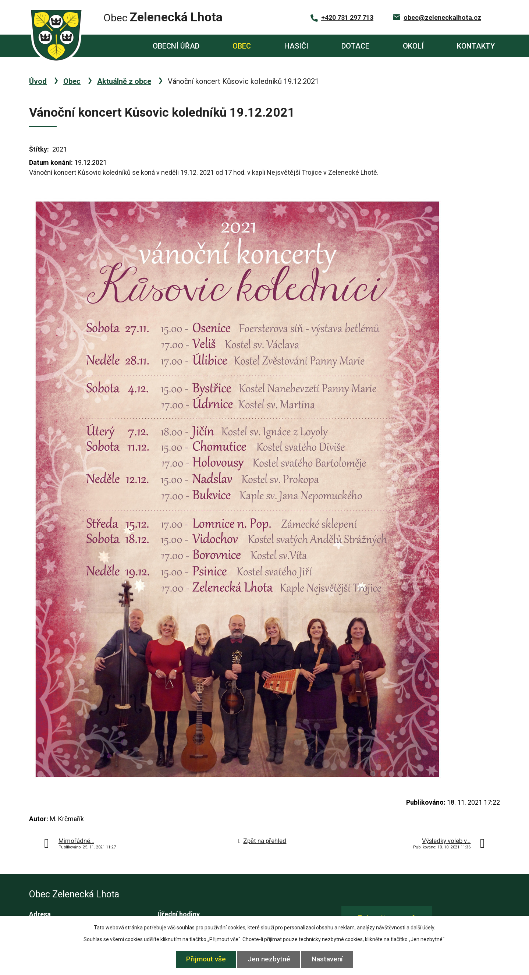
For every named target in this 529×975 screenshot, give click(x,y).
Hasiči (296, 46)
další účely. (423, 927)
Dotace (355, 46)
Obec (241, 46)
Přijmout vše (206, 959)
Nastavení (328, 959)
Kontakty (476, 46)
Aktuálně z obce (124, 81)
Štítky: (39, 149)
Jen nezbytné (269, 959)
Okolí (413, 46)
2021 (59, 149)
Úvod (108, 46)
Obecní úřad (176, 46)
